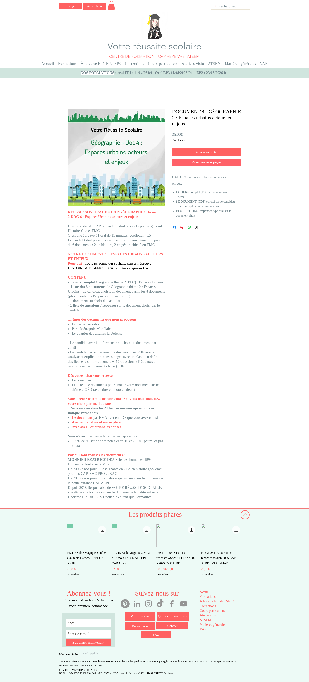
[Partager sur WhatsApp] (189, 227)
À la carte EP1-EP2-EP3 (217, 601)
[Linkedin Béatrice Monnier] (136, 603)
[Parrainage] (140, 626)
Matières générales (213, 625)
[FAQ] (156, 634)
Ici (190, 73)
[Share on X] (196, 227)
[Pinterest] (125, 603)
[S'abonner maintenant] (88, 642)
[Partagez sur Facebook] (174, 227)
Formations (208, 597)
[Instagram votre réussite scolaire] (148, 603)
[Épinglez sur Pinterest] (182, 227)
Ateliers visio (209, 615)
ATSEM (205, 620)
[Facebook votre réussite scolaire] (171, 603)
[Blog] (70, 6)
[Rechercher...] (230, 6)
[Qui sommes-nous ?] (173, 616)
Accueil (205, 592)
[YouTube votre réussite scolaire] (183, 603)
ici (150, 73)
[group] (154, 553)
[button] (111, 5)
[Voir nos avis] (140, 616)
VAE (203, 629)
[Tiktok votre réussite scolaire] (160, 603)
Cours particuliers (212, 611)
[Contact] (172, 625)
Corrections (208, 606)
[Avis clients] (94, 6)
